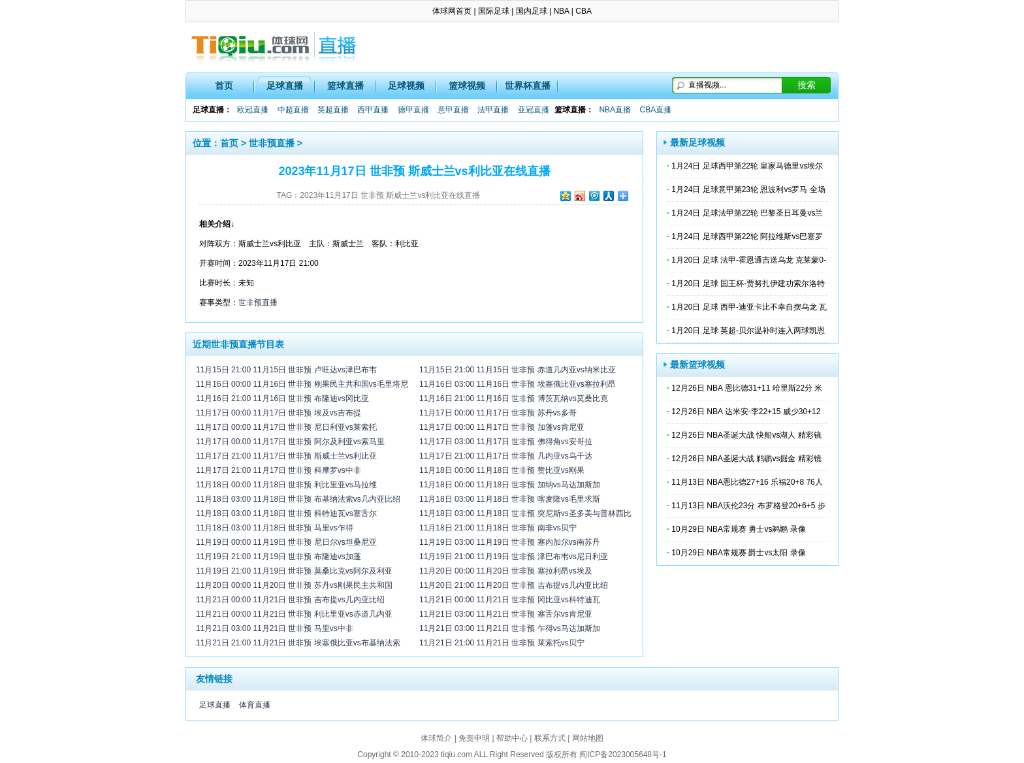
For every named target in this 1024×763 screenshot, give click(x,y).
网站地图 (587, 738)
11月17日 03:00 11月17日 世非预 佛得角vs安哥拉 (505, 441)
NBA (561, 11)
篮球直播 (345, 85)
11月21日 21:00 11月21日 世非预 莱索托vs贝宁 (501, 642)
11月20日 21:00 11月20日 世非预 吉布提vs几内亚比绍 (513, 585)
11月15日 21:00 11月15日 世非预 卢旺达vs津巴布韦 (286, 369)
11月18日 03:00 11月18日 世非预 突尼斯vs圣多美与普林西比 (525, 513)
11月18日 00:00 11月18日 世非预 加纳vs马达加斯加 (509, 484)
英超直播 (333, 109)
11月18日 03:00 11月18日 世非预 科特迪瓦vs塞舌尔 (286, 513)
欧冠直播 (252, 109)
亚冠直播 (533, 109)
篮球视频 (467, 85)
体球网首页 (452, 11)
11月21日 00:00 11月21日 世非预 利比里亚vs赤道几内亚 (294, 614)
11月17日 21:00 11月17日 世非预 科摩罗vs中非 (278, 470)
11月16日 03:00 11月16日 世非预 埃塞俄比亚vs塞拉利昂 (517, 384)
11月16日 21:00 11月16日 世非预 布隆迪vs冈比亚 (282, 398)
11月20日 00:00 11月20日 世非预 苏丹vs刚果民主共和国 (294, 585)
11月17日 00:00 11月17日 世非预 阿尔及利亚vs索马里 (290, 441)
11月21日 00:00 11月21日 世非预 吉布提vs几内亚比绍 (290, 599)
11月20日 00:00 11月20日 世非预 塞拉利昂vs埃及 (505, 571)
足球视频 (406, 85)
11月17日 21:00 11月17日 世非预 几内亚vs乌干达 (505, 456)
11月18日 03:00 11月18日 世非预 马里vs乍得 (274, 527)
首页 (224, 85)
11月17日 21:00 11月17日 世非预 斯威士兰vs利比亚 (286, 456)
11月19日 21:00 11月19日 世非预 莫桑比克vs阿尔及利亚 (294, 571)
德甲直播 (413, 109)
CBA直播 (655, 109)
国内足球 (531, 11)
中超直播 (293, 109)
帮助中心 (512, 738)
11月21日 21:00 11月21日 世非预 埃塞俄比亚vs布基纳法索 (298, 642)
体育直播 (254, 704)
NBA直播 (615, 109)
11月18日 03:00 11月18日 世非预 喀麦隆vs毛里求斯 (509, 499)
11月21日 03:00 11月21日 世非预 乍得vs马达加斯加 (509, 628)
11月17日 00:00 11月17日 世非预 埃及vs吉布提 (278, 412)
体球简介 (436, 738)
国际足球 (493, 11)
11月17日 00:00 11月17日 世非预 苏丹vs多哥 (498, 412)
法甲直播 (493, 109)
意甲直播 (453, 109)
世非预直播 (272, 143)
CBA (583, 11)
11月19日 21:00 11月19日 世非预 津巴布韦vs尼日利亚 (513, 556)
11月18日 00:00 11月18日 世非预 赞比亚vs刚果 (501, 470)
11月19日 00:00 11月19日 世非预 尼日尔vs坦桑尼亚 (286, 542)
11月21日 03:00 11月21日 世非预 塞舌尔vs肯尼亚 (505, 614)
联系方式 (550, 738)
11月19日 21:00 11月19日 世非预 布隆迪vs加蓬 (278, 556)
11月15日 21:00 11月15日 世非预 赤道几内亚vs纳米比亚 (517, 369)
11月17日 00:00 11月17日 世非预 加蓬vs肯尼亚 (501, 427)
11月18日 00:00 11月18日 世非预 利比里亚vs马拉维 (286, 484)
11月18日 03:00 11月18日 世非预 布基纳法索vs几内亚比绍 (298, 499)
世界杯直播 (528, 85)
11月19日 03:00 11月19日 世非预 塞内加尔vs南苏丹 (509, 542)
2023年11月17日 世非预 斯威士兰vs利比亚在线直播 (390, 195)
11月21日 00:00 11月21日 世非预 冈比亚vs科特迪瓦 (509, 599)
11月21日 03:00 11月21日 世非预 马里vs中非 (274, 628)
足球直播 (284, 85)
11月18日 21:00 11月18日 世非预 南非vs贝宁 (498, 527)
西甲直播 (373, 109)
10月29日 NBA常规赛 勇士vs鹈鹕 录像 (738, 529)
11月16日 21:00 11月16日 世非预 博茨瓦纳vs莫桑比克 (513, 398)
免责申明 (474, 738)
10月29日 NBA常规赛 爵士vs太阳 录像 (738, 552)
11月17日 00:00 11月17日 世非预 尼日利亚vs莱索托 (286, 427)
